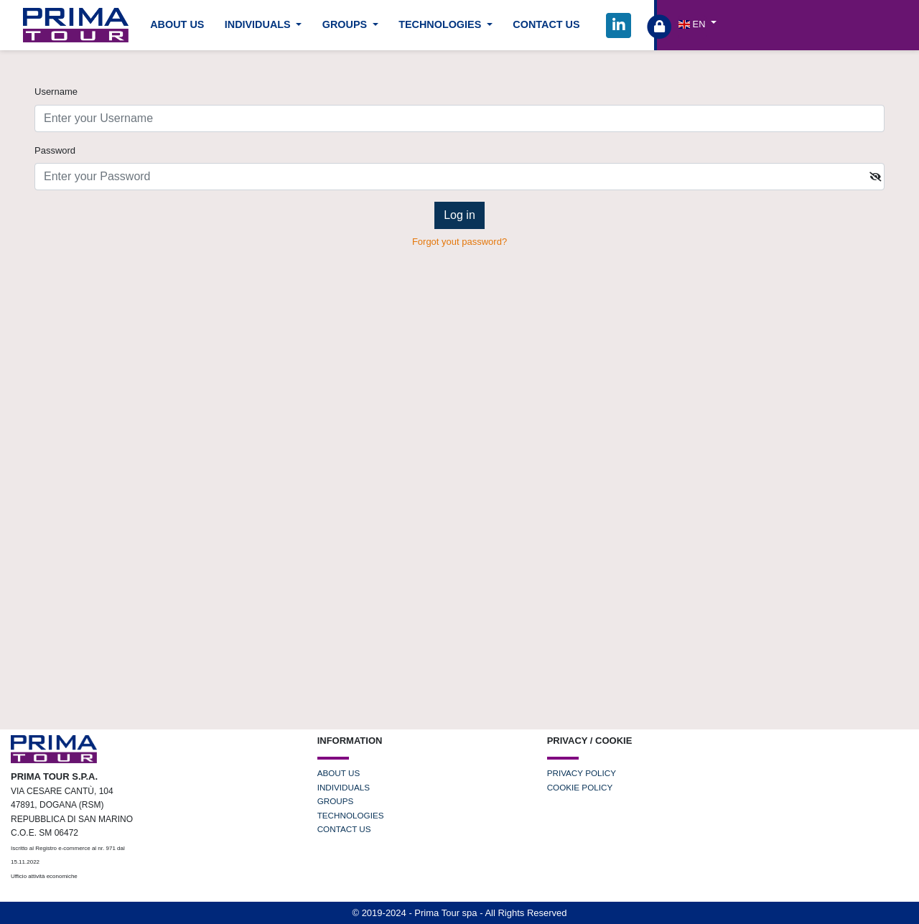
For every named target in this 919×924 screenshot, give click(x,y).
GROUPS (335, 801)
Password (54, 150)
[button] (697, 23)
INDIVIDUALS (343, 787)
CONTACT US (546, 24)
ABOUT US (177, 24)
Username (56, 91)
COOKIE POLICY (580, 787)
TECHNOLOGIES (350, 815)
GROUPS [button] (346, 24)
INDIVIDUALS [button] (259, 24)
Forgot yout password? (459, 241)
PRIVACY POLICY (581, 773)
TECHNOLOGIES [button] (441, 24)
